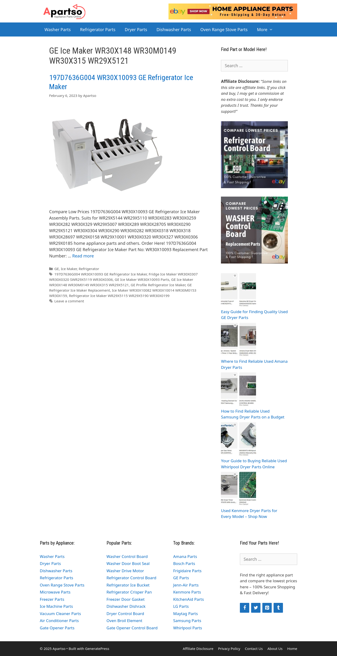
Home (292, 648)
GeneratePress (97, 648)
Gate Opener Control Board (132, 627)
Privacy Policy (229, 648)
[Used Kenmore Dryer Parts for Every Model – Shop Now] (238, 489)
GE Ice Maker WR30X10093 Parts (142, 279)
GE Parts (181, 577)
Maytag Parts (185, 613)
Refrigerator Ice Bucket (128, 585)
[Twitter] (255, 608)
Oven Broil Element (124, 620)
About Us (275, 648)
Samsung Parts (187, 620)
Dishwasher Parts (174, 29)
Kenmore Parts (187, 592)
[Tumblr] (278, 608)
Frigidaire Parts (187, 570)
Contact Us (254, 648)
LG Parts (181, 606)
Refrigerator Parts (97, 29)
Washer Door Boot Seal (128, 563)
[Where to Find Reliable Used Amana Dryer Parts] (238, 340)
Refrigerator (89, 268)
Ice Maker (69, 268)
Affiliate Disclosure (198, 648)
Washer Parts (57, 29)
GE (56, 268)
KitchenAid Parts (188, 599)
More (267, 29)
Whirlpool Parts (187, 627)
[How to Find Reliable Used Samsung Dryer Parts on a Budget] (238, 389)
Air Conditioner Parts (59, 620)
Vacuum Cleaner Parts (60, 613)
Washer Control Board (127, 556)
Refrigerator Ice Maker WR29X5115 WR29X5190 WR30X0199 (119, 295)
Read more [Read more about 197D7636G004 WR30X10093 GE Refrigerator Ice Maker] (83, 256)
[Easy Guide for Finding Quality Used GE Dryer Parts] (238, 290)
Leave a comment (69, 301)
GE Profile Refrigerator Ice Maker (158, 284)
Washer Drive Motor (125, 570)
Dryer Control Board (125, 613)
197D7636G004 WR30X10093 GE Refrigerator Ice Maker (100, 274)
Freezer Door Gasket (125, 599)
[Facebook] (244, 608)
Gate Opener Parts (57, 627)
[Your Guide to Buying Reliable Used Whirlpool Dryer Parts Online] (238, 439)
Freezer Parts (52, 599)
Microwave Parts (55, 592)
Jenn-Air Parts (186, 585)
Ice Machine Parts (56, 606)
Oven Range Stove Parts (224, 29)
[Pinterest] (267, 608)
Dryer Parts (136, 29)
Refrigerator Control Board (131, 577)
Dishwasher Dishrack (126, 606)
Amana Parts (185, 556)
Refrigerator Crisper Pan (129, 592)
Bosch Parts (184, 563)
